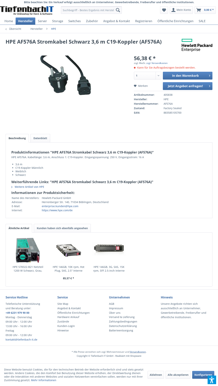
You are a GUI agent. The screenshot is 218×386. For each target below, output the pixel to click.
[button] (212, 380)
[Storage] (58, 21)
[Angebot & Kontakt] (117, 21)
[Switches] (74, 21)
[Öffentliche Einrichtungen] (175, 21)
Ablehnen (156, 374)
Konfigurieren (203, 374)
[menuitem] (91, 10)
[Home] (9, 21)
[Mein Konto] (181, 10)
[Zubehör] (92, 21)
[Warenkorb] (205, 10)
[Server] (42, 21)
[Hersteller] (25, 21)
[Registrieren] (144, 21)
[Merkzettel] (164, 10)
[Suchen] (118, 10)
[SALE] (202, 21)
